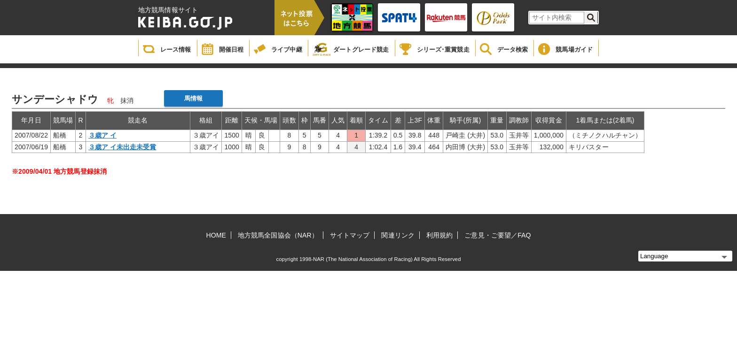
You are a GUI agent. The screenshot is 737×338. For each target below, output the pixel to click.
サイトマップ (350, 235)
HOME (216, 235)
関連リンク (398, 235)
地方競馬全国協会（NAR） (278, 235)
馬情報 (193, 98)
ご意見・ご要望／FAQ (497, 235)
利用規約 (439, 235)
